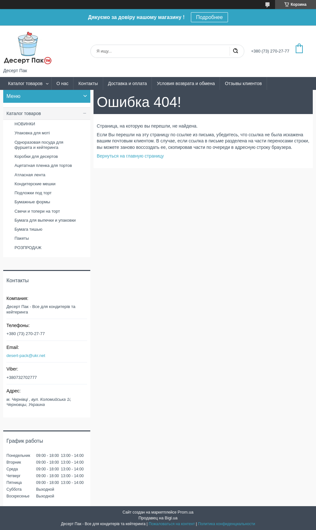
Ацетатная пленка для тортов (43, 165)
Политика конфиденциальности (226, 524)
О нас (62, 83)
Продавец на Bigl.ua (157, 518)
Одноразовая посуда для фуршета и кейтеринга (39, 145)
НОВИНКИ (25, 123)
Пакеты (22, 238)
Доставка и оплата (127, 83)
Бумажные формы (32, 201)
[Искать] (235, 51)
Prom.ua (185, 512)
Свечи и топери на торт (37, 211)
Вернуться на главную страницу (130, 156)
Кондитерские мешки (35, 183)
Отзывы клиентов (243, 83)
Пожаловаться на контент (172, 524)
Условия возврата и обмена (186, 83)
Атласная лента (30, 174)
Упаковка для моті (32, 132)
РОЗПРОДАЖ (28, 247)
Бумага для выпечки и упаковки (45, 220)
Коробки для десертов (36, 156)
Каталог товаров (25, 83)
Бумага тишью (28, 229)
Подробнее (209, 17)
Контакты (88, 83)
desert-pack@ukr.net (25, 355)
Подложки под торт (33, 192)
